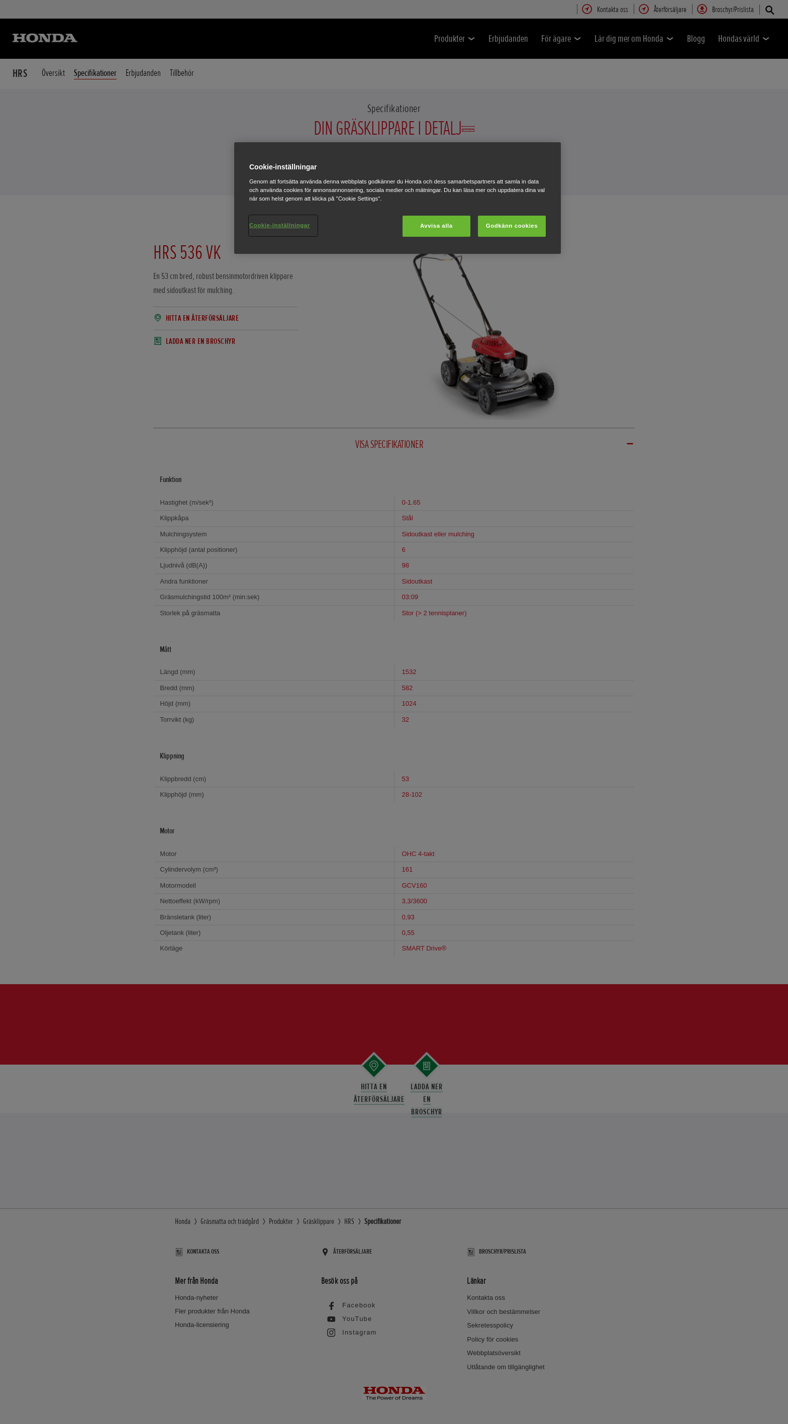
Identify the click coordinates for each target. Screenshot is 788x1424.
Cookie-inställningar (279, 225)
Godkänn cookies (512, 226)
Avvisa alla (436, 226)
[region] (397, 198)
